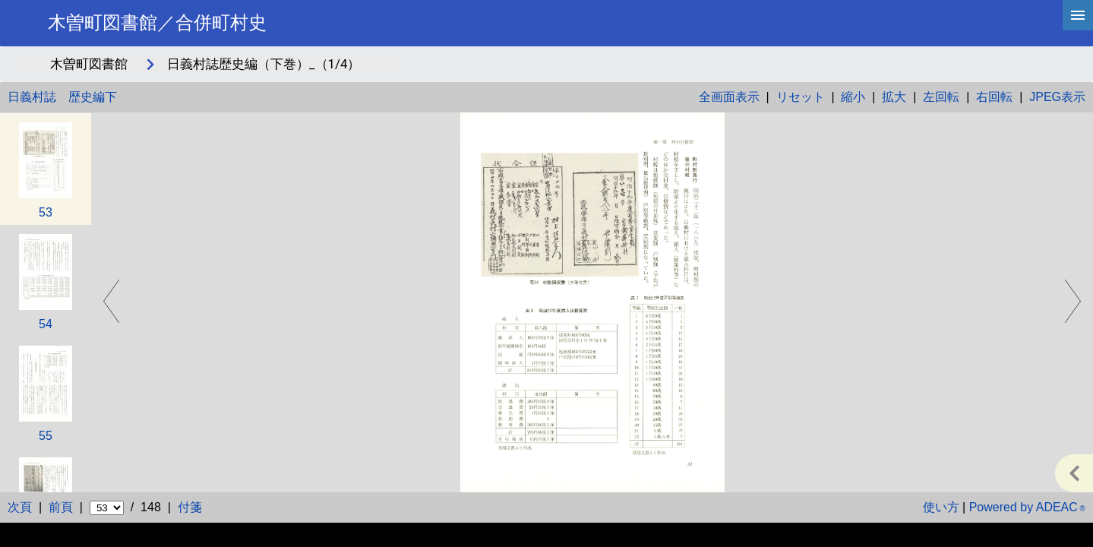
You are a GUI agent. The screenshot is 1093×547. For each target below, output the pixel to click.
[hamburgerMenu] (1078, 15)
